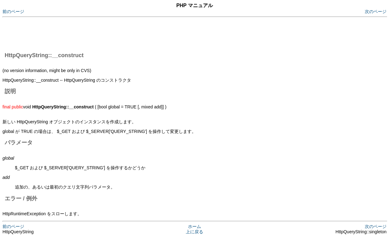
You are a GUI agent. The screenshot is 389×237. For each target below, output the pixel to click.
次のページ (376, 11)
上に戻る (194, 231)
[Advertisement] (115, 34)
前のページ (13, 11)
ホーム (194, 226)
